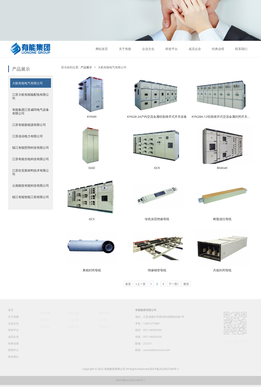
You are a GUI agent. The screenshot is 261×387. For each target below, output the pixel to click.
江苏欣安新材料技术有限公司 (30, 172)
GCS (92, 219)
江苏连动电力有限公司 (27, 136)
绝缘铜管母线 (157, 270)
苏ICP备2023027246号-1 (164, 369)
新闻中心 (13, 353)
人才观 (103, 320)
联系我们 (241, 49)
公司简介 (45, 320)
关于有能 (125, 49)
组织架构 (45, 326)
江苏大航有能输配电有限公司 (30, 96)
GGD (91, 168)
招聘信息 (104, 326)
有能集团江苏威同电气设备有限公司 (30, 111)
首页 (10, 313)
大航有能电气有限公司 (27, 83)
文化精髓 (73, 320)
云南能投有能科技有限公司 (30, 185)
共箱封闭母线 (222, 270)
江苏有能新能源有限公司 (29, 125)
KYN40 (91, 116)
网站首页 (102, 49)
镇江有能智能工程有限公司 (30, 197)
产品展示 (86, 67)
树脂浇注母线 (222, 219)
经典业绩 (218, 49)
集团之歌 (73, 326)
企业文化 (148, 49)
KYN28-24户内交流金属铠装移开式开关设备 (157, 116)
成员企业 (195, 49)
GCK (157, 168)
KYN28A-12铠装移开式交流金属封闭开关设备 (222, 116)
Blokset (222, 168)
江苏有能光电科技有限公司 (30, 159)
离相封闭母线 (92, 270)
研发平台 (171, 49)
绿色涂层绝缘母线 (157, 219)
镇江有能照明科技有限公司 (30, 147)
